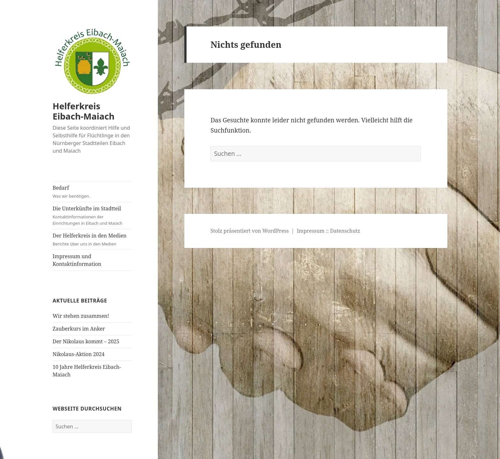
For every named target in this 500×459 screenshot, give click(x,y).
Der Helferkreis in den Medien (92, 239)
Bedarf (92, 191)
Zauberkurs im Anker (79, 328)
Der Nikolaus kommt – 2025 (86, 341)
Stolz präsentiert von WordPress (249, 230)
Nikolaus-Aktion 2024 (79, 354)
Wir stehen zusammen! (81, 315)
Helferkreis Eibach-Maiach (83, 111)
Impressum (311, 230)
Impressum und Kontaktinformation (77, 260)
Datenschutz (345, 230)
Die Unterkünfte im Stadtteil (92, 215)
